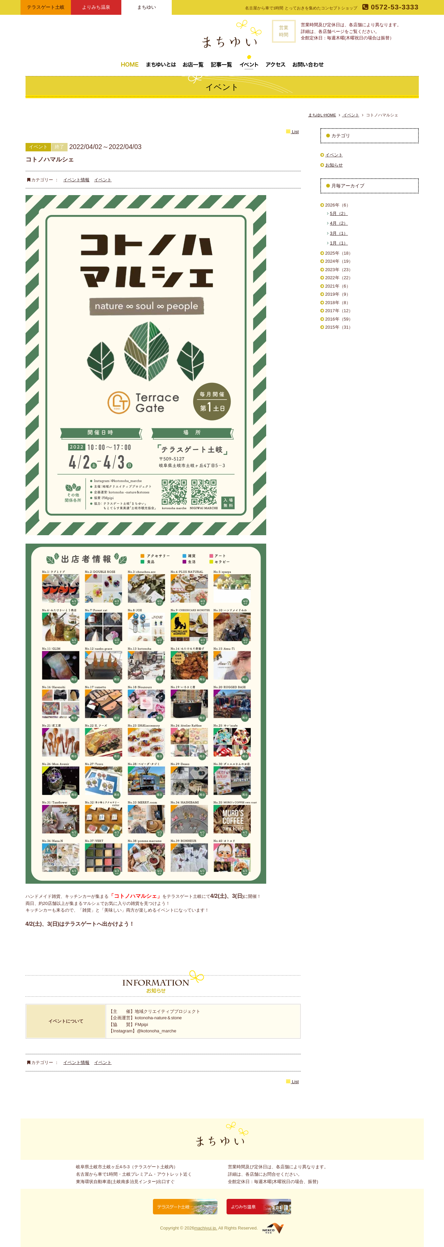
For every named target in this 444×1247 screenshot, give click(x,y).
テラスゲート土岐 (46, 7)
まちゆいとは (161, 61)
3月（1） (339, 233)
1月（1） (339, 243)
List (292, 131)
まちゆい (146, 7)
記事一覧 (221, 61)
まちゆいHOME (322, 115)
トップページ (129, 61)
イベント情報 (76, 179)
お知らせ (334, 165)
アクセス (276, 61)
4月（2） (339, 223)
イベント (249, 61)
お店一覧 (193, 61)
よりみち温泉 (96, 7)
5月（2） (339, 213)
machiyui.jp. (205, 1228)
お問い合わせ (308, 61)
